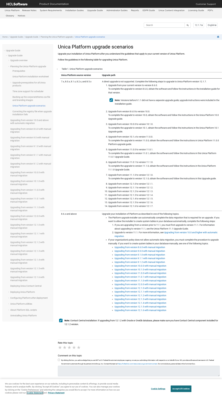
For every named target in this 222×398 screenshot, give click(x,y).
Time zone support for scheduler (28, 91)
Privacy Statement (56, 393)
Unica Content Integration (172, 10)
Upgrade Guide (95, 10)
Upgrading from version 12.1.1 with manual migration (140, 291)
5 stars (79, 347)
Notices (21, 15)
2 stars (65, 347)
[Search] (188, 25)
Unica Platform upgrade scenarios (90, 37)
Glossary (10, 15)
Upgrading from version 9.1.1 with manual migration (140, 258)
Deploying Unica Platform (22, 292)
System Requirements (51, 10)
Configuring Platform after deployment (29, 298)
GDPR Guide (148, 10)
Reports (135, 10)
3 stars (69, 347)
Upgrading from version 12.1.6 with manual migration (140, 310)
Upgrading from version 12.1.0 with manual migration (140, 288)
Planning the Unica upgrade (57, 37)
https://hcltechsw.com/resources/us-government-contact (137, 364)
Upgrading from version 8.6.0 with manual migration (140, 247)
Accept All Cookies (181, 389)
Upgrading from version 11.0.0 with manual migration (140, 273)
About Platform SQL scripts (23, 310)
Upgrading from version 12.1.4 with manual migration (140, 303)
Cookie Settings (158, 389)
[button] (4, 50)
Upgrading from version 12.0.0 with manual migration (140, 284)
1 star (60, 347)
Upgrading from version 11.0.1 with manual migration (140, 277)
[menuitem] (12, 10)
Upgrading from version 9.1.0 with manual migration (140, 254)
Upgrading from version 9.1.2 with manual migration (140, 262)
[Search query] (167, 25)
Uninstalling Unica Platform (23, 315)
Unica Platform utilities (21, 304)
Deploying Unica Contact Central (25, 286)
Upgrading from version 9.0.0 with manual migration (140, 251)
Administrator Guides (116, 10)
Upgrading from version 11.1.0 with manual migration (140, 280)
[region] (111, 388)
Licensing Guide (196, 10)
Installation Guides (74, 10)
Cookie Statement (35, 393)
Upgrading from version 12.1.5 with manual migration (140, 306)
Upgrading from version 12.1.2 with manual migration (140, 295)
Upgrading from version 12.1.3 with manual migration (140, 299)
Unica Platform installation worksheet (30, 76)
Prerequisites (18, 71)
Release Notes (29, 10)
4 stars (74, 347)
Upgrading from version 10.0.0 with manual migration (140, 266)
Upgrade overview (19, 60)
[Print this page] (218, 37)
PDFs (210, 10)
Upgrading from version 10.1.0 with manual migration (140, 269)
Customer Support (206, 4)
